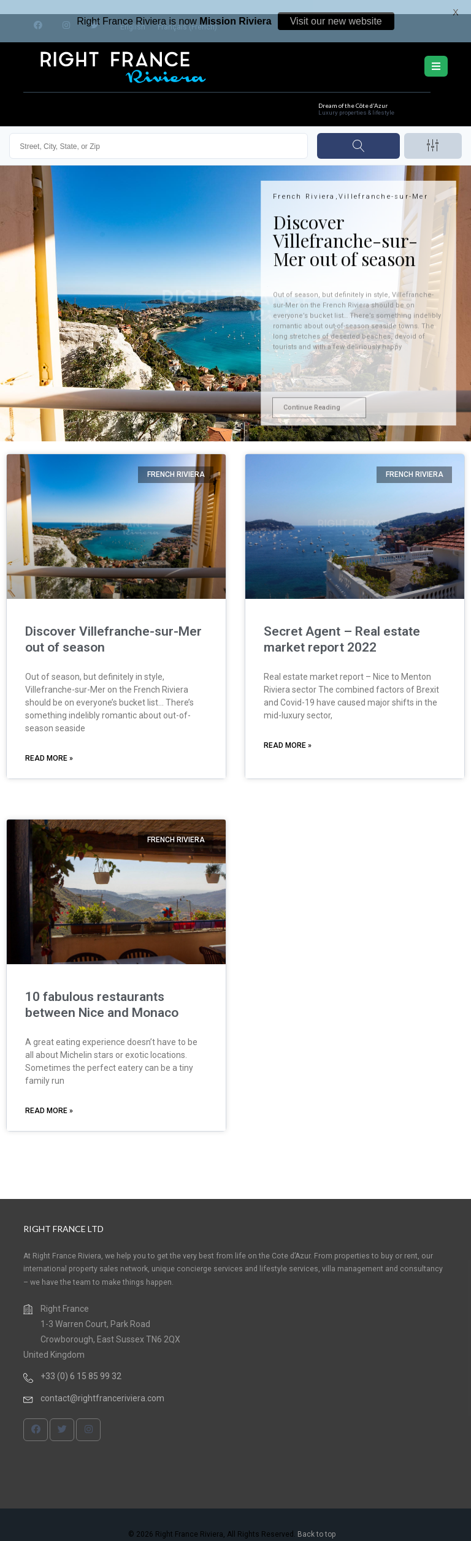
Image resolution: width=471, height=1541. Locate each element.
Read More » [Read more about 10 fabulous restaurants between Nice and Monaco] (49, 1098)
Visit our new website (336, 21)
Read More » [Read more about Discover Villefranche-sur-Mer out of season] (49, 746)
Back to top (316, 1522)
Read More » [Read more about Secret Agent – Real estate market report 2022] (288, 733)
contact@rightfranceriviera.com (102, 1386)
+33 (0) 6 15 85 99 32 (80, 1364)
